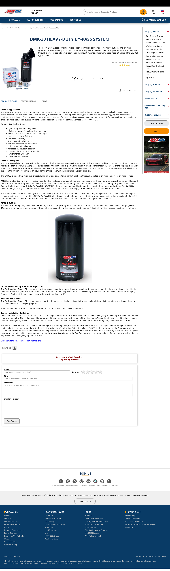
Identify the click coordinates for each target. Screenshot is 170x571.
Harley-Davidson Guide (156, 42)
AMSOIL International (93, 538)
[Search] (100, 12)
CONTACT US (75, 20)
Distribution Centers (52, 541)
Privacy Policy (130, 518)
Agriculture (151, 77)
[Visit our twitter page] (68, 485)
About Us (7, 521)
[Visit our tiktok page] (95, 485)
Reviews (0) (9, 347)
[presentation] (24, 412)
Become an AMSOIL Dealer (14, 538)
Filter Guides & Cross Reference (97, 532)
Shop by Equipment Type (94, 527)
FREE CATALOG (56, 20)
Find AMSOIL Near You (155, 20)
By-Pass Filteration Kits (38, 28)
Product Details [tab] (9, 101)
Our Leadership (10, 544)
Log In (156, 131)
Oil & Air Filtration (21, 28)
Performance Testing (12, 527)
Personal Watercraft (154, 62)
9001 (150, 559)
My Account (49, 530)
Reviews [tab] (43, 101)
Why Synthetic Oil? (11, 524)
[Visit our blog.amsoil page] (109, 485)
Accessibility (129, 530)
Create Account (156, 123)
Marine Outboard (153, 59)
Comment (8, 382)
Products (10, 28)
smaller (7, 401)
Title (6, 376)
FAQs (46, 535)
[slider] (124, 65)
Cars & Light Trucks (154, 36)
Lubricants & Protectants (94, 521)
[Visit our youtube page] (88, 485)
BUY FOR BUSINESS (34, 20)
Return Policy (49, 524)
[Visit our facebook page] (61, 485)
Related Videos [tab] (28, 101)
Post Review (12, 423)
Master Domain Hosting (13, 565)
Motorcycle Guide (153, 39)
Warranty (7, 541)
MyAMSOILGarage (92, 535)
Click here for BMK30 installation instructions (21, 340)
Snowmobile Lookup (154, 56)
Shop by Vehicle (91, 530)
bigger (16, 401)
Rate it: (75, 372)
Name (6, 369)
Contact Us (49, 518)
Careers (7, 518)
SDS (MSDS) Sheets (52, 538)
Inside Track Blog (10, 547)
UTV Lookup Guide (154, 49)
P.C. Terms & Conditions (134, 524)
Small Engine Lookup (155, 52)
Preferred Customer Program (15, 532)
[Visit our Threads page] (81, 485)
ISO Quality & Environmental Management (141, 527)
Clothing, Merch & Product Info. (96, 524)
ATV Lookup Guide (154, 46)
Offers (6, 530)
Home (3, 28)
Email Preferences (51, 532)
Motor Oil (88, 518)
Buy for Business (10, 535)
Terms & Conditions (132, 521)
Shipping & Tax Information (55, 527)
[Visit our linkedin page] (102, 485)
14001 (155, 559)
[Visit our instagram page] (75, 485)
